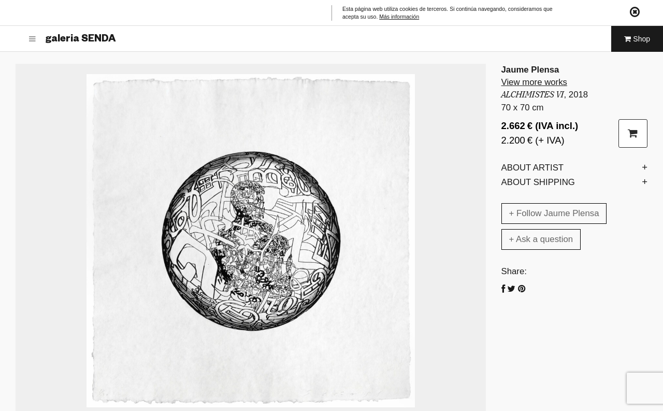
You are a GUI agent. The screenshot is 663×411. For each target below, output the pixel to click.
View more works (534, 82)
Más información (399, 16)
